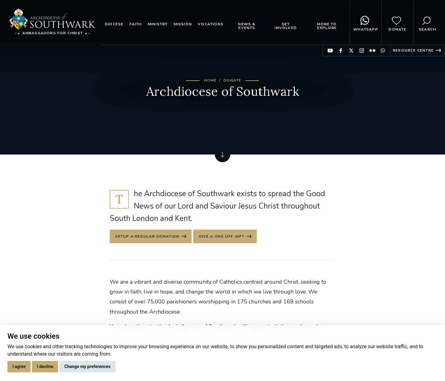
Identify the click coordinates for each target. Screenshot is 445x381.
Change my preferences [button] (87, 366)
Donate (397, 23)
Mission (183, 24)
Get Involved (285, 26)
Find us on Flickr (372, 50)
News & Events (246, 26)
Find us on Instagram (362, 50)
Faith (135, 24)
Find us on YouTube (330, 50)
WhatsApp (365, 23)
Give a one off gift (223, 237)
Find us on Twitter (351, 50)
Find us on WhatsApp (383, 50)
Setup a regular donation (148, 237)
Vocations (210, 24)
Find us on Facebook (341, 50)
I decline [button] (45, 366)
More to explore (327, 26)
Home (210, 80)
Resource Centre (413, 50)
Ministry (158, 24)
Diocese (114, 24)
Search (427, 23)
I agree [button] (19, 366)
